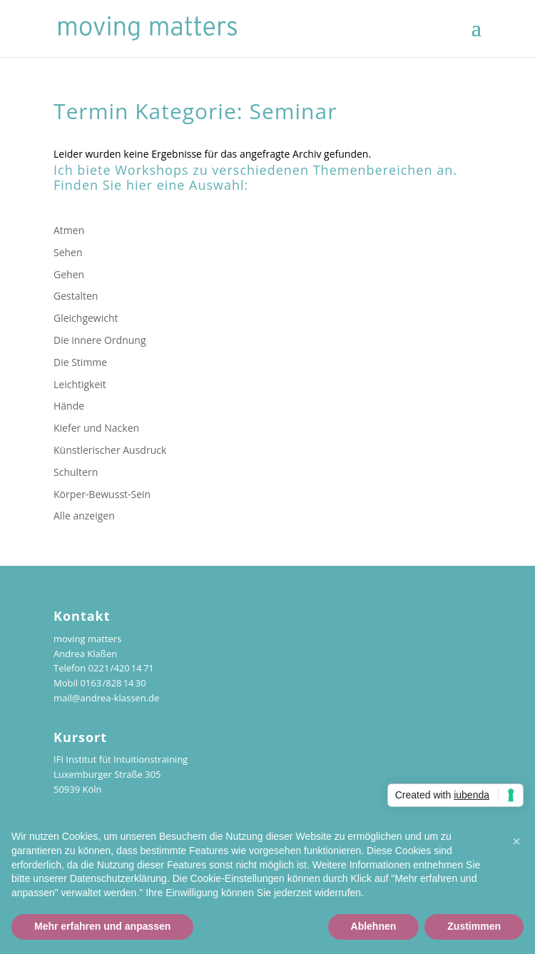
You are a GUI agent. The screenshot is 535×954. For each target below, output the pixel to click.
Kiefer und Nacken (96, 428)
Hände (69, 405)
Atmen (69, 230)
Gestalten (76, 296)
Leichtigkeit (80, 384)
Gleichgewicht (86, 318)
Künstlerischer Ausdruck (110, 450)
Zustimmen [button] (474, 926)
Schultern (76, 472)
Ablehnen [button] (374, 926)
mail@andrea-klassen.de (106, 697)
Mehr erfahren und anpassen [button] (102, 926)
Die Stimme (80, 362)
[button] (516, 841)
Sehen (68, 252)
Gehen (69, 274)
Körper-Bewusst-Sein (102, 494)
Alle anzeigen (84, 515)
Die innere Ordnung (100, 340)
